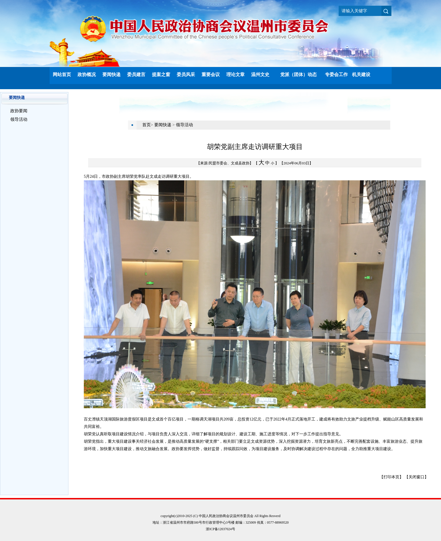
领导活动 (18, 119)
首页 (146, 125)
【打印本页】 (391, 477)
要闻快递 (163, 125)
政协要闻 (18, 111)
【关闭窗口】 (416, 477)
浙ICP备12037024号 (220, 529)
